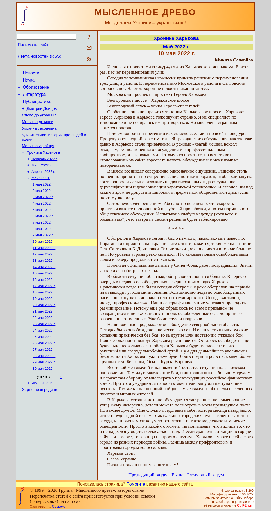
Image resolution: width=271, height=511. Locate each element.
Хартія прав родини (39, 418)
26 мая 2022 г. (44, 368)
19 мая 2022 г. (44, 320)
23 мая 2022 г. (44, 348)
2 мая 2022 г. (43, 203)
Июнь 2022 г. (41, 411)
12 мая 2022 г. (44, 272)
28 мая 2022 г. (44, 382)
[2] (61, 404)
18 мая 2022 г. (44, 313)
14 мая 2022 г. (44, 286)
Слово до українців (39, 121)
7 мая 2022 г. (43, 238)
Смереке (58, 506)
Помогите (135, 484)
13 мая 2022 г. (44, 279)
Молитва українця (38, 154)
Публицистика (37, 105)
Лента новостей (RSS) (39, 56)
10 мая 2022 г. (44, 258)
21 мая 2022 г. (44, 334)
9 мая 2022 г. (43, 252)
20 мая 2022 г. (44, 327)
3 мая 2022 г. (43, 210)
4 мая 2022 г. (43, 217)
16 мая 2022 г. (44, 300)
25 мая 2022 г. (44, 362)
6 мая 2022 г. (43, 231)
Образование (36, 89)
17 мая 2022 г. (44, 307)
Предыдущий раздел (148, 474)
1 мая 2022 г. (43, 196)
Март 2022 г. (41, 176)
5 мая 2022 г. (43, 224)
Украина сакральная (40, 135)
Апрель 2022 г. (43, 183)
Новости (31, 73)
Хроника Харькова (43, 162)
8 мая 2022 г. (43, 245)
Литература (34, 97)
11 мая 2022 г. (44, 265)
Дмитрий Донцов (42, 113)
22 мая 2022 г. (44, 341)
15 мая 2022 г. (44, 293)
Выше (177, 474)
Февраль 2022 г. (44, 169)
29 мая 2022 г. (44, 389)
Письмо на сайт (33, 45)
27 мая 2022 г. (44, 375)
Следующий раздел (205, 474)
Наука (29, 81)
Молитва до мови (37, 128)
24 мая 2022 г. (44, 355)
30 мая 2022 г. (44, 396)
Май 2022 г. (40, 190)
